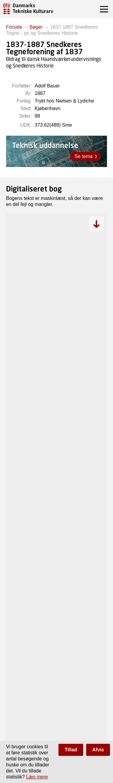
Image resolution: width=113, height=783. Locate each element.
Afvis (98, 749)
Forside (14, 27)
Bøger (36, 27)
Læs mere (37, 776)
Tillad (70, 749)
